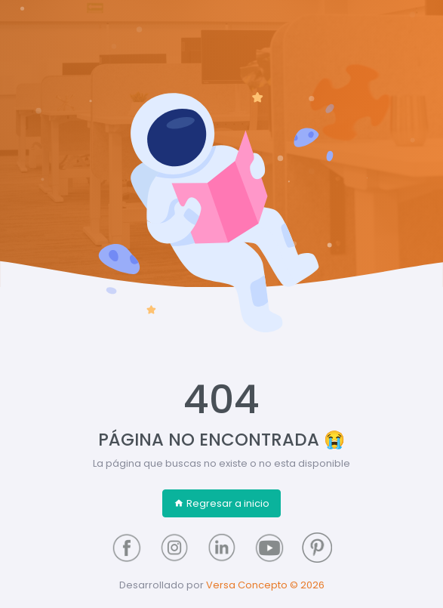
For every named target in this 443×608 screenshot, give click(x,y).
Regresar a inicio (221, 503)
